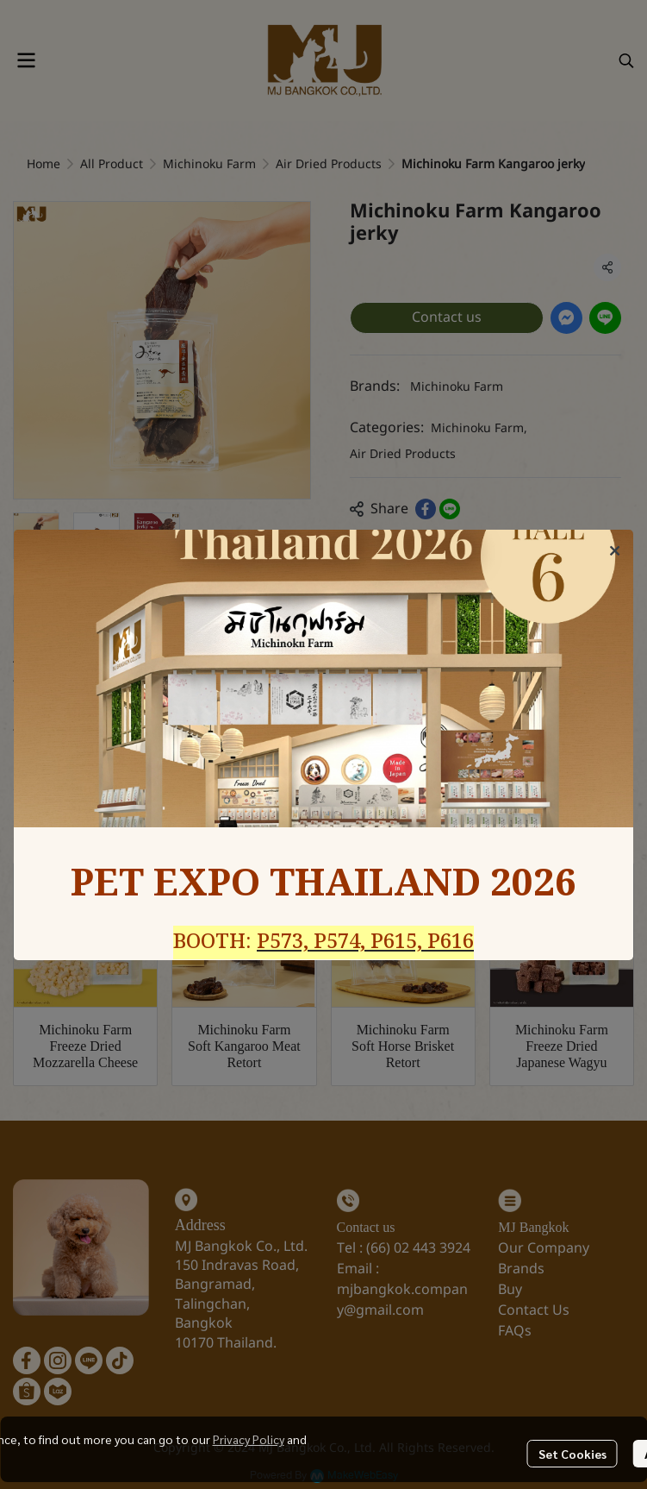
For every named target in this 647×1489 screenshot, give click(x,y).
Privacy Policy (248, 1439)
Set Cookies (572, 1453)
